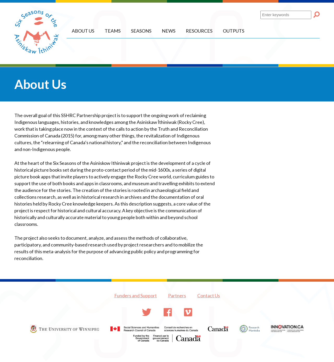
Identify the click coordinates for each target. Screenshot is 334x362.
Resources (199, 31)
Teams (113, 31)
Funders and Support (135, 295)
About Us (83, 31)
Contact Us (208, 295)
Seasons (141, 31)
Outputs (233, 31)
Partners (177, 295)
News (168, 31)
